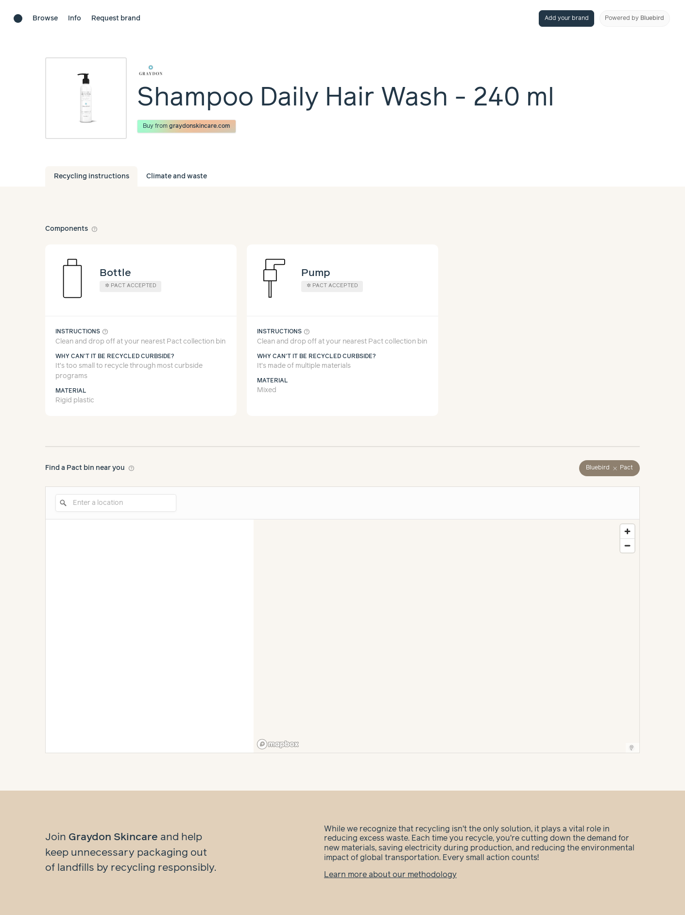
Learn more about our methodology (390, 875)
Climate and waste (176, 176)
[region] (446, 636)
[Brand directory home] (18, 18)
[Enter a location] (115, 503)
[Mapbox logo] (278, 744)
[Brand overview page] (345, 70)
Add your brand (567, 18)
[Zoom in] (627, 531)
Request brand (115, 18)
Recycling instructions (91, 176)
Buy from (187, 126)
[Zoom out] (627, 545)
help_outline (94, 229)
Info (74, 18)
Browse (45, 18)
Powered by (634, 18)
